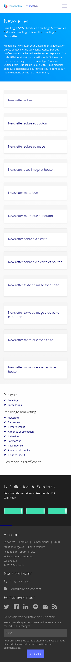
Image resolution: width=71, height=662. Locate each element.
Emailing (48, 32)
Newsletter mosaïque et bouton (30, 216)
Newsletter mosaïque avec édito (30, 340)
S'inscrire (35, 653)
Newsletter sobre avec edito (27, 239)
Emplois (23, 542)
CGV (33, 551)
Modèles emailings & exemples (46, 28)
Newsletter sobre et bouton (27, 123)
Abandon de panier (19, 450)
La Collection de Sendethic (30, 487)
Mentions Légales (14, 546)
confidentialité (12, 647)
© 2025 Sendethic (14, 565)
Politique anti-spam (15, 551)
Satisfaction (14, 441)
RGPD (57, 542)
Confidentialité (36, 546)
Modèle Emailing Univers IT (23, 32)
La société (9, 542)
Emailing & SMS (14, 28)
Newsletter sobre (20, 100)
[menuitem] (11, 542)
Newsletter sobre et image (26, 146)
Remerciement (16, 426)
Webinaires (10, 561)
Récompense (15, 445)
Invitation (13, 436)
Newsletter (14, 417)
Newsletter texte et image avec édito (33, 285)
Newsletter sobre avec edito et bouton (35, 262)
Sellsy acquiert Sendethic (18, 556)
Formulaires (15, 405)
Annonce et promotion (21, 431)
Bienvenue (14, 422)
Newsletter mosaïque (23, 193)
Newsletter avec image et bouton (31, 169)
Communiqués (41, 542)
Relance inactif (16, 455)
